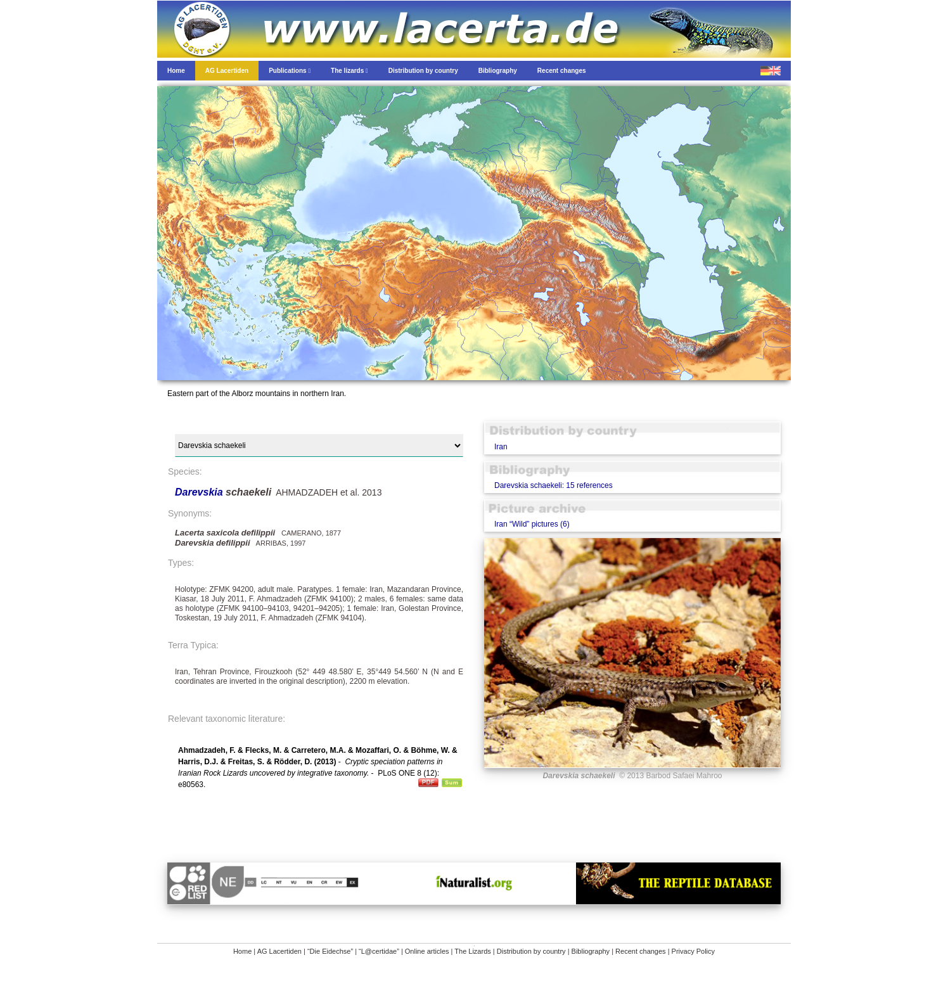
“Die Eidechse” (330, 951)
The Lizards (472, 951)
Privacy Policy (693, 951)
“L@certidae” (379, 951)
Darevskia (200, 492)
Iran (501, 446)
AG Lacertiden (279, 951)
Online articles (427, 951)
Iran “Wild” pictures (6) (532, 524)
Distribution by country (531, 951)
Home (242, 951)
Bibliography (591, 951)
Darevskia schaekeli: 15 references (553, 485)
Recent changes (640, 951)
